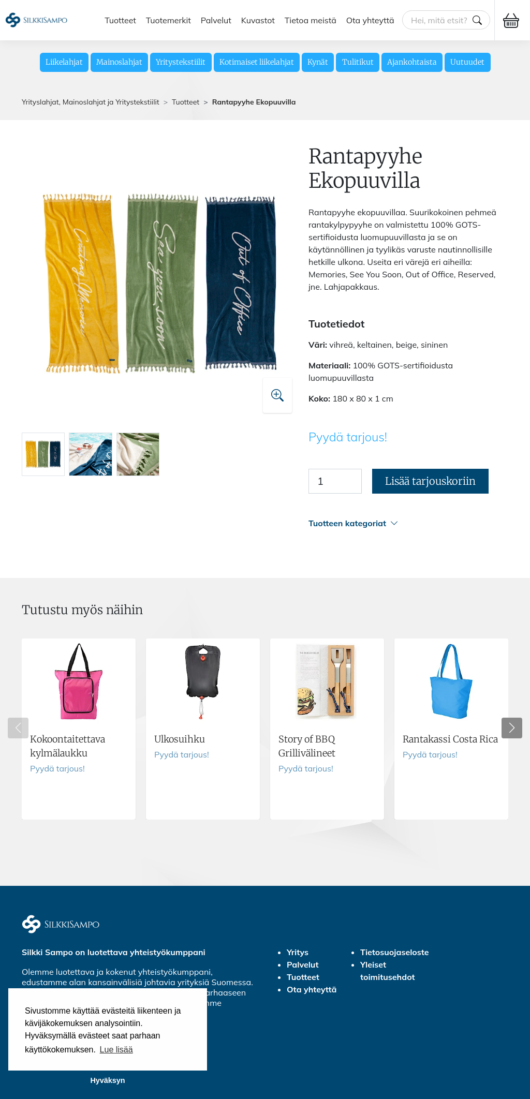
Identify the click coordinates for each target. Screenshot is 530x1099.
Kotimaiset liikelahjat (256, 62)
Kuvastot (258, 20)
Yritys (297, 952)
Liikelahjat (64, 62)
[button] (408, 523)
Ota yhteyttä (370, 20)
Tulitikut (358, 62)
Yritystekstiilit (180, 62)
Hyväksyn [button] (107, 1080)
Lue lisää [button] (116, 1049)
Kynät (317, 62)
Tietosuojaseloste (394, 952)
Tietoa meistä (310, 20)
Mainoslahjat (119, 62)
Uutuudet (467, 62)
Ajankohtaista (412, 62)
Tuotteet (120, 20)
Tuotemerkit (168, 20)
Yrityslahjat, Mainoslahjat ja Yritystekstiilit (90, 102)
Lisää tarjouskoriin (430, 480)
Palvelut (216, 20)
